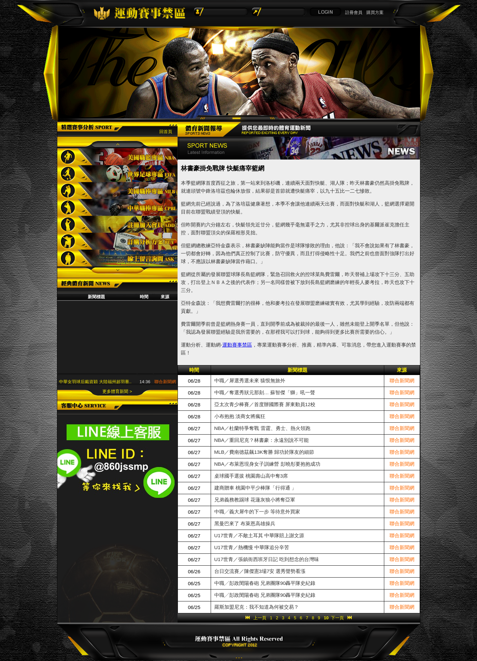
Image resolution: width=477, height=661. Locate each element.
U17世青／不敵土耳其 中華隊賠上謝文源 (259, 535)
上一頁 (259, 617)
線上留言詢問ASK (117, 258)
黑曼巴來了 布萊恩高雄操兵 (244, 523)
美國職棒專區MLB (117, 190)
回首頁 (165, 131)
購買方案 (375, 12)
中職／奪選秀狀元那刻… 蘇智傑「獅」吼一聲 (264, 392)
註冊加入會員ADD (117, 224)
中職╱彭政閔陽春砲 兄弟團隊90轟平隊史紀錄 (265, 583)
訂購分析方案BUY (117, 241)
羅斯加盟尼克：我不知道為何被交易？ (256, 607)
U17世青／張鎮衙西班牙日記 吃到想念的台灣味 (266, 559)
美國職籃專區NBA (117, 156)
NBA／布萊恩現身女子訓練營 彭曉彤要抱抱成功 (267, 464)
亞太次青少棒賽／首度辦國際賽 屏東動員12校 (265, 404)
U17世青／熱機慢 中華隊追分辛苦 (252, 547)
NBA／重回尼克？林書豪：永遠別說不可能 (261, 440)
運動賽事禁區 (237, 345)
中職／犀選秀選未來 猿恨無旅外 (249, 380)
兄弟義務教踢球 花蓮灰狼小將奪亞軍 (254, 499)
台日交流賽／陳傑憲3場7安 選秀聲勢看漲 (260, 571)
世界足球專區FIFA (117, 173)
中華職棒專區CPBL (117, 207)
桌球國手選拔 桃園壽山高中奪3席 (251, 476)
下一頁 (337, 617)
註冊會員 (353, 12)
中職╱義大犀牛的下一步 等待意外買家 (257, 511)
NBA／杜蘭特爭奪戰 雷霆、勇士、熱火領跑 (262, 428)
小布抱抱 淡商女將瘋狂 (239, 416)
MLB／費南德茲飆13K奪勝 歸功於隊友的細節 (264, 452)
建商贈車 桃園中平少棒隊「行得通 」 (255, 488)
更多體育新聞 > (117, 391)
